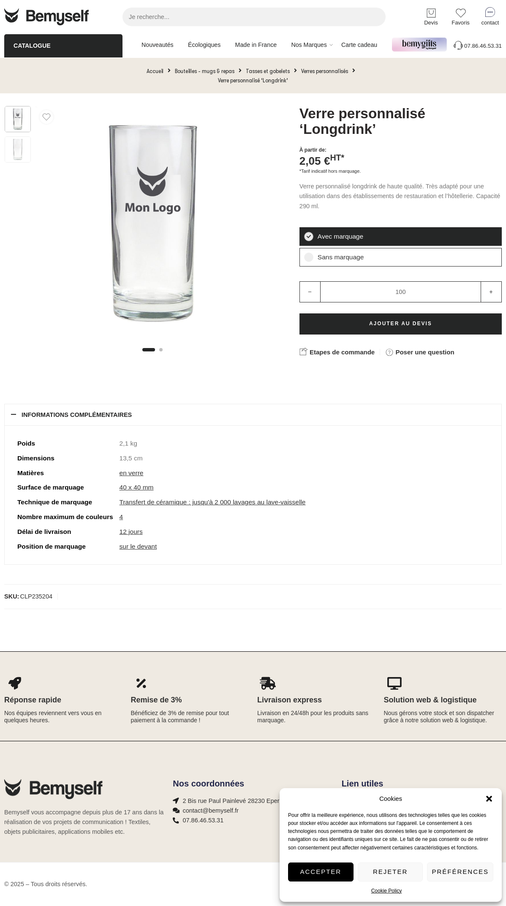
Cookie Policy (386, 891)
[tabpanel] (152, 225)
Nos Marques (308, 45)
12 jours (131, 531)
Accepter (321, 871)
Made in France (256, 44)
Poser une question (419, 352)
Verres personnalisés (324, 71)
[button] (489, 798)
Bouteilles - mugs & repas (204, 71)
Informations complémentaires (77, 414)
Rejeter (390, 871)
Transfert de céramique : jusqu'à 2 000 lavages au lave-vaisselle (213, 502)
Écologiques (204, 44)
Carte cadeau (359, 44)
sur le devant (138, 546)
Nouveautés (157, 44)
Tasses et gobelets (268, 71)
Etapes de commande (337, 351)
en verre (132, 472)
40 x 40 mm (137, 487)
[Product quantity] (400, 291)
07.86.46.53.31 (477, 46)
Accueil (155, 71)
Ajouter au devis (400, 323)
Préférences (460, 871)
